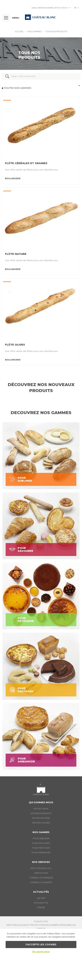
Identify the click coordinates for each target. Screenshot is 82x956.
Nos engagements (41, 813)
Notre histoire (41, 818)
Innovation (41, 873)
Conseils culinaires (41, 882)
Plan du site (41, 921)
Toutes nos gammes (16, 88)
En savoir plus (41, 951)
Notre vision (41, 808)
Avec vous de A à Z (41, 868)
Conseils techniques (41, 877)
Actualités (41, 891)
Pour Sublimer (41, 838)
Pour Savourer (41, 843)
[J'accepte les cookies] (78, 942)
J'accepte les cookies (40, 944)
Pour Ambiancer (41, 852)
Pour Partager (41, 848)
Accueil (19, 31)
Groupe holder (41, 823)
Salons (41, 898)
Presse (41, 907)
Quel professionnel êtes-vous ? (50, 8)
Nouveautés (41, 903)
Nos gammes (34, 31)
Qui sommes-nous (41, 802)
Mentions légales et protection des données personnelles (41, 925)
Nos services (41, 862)
